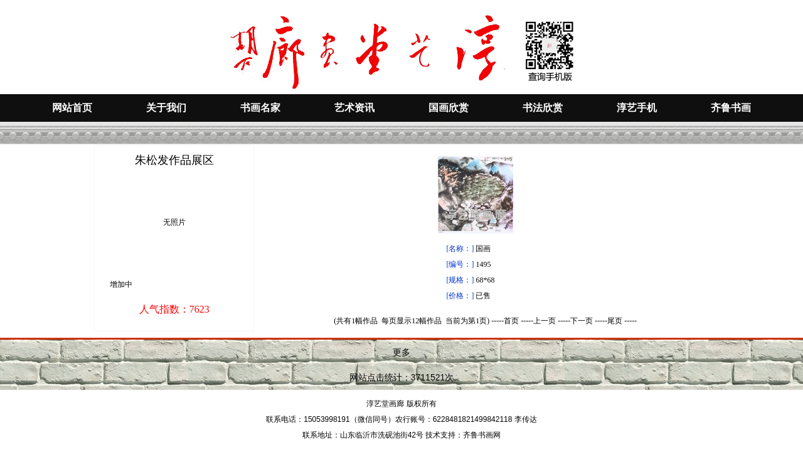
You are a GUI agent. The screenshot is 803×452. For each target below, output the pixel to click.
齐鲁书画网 (482, 435)
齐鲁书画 (731, 107)
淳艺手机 (637, 107)
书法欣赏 (543, 107)
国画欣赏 (448, 107)
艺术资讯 (354, 107)
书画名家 (260, 107)
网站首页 (72, 107)
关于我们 (166, 107)
